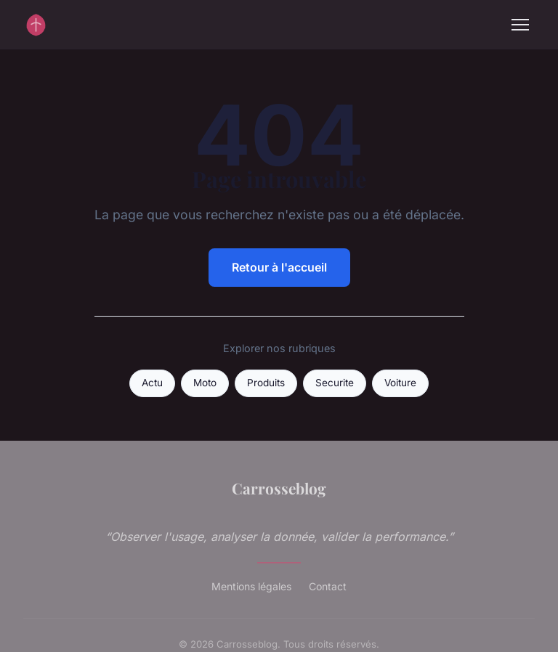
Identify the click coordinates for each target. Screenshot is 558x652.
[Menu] (520, 24)
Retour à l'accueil (279, 267)
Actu (152, 382)
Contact (328, 586)
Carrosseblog (279, 488)
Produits (266, 382)
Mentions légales (251, 586)
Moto (205, 382)
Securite (334, 382)
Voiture (400, 382)
